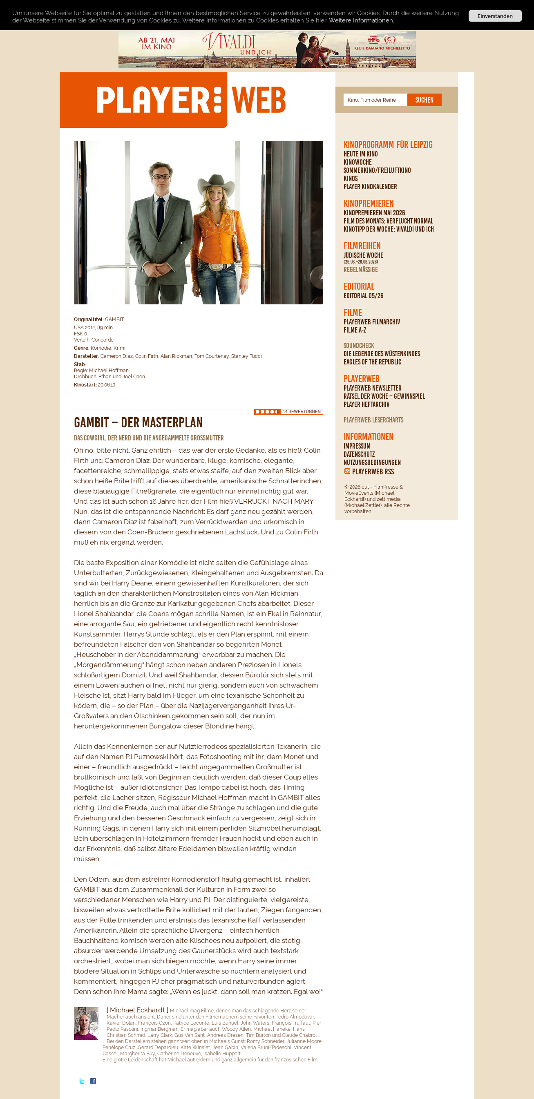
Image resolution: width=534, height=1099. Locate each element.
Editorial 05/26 (364, 295)
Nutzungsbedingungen (372, 462)
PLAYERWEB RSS (373, 471)
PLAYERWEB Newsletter (373, 388)
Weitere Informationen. (361, 20)
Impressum (357, 446)
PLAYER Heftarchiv (366, 404)
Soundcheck (359, 345)
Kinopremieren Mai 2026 (374, 213)
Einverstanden (495, 16)
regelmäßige (361, 269)
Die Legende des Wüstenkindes (382, 353)
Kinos (350, 178)
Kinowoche (358, 162)
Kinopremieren (369, 203)
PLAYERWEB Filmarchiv (372, 322)
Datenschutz (359, 454)
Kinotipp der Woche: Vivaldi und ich (389, 229)
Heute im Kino (361, 154)
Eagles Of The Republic (372, 362)
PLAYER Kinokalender (370, 186)
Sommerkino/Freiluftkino (377, 170)
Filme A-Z (355, 330)
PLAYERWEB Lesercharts (373, 420)
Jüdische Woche (363, 258)
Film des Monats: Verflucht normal (388, 221)
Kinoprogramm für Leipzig (388, 145)
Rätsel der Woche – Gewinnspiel (384, 396)
